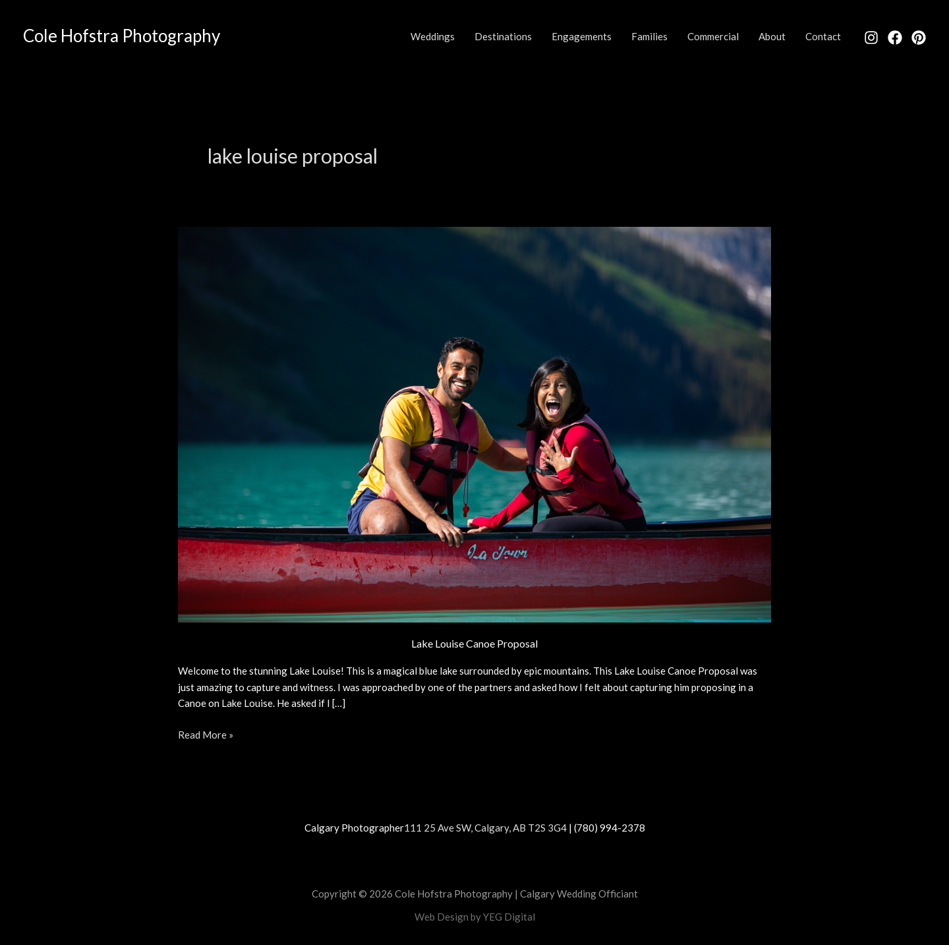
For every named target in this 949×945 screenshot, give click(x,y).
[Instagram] (871, 37)
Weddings (433, 36)
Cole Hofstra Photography (121, 35)
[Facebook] (895, 37)
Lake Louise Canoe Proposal (474, 643)
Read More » (205, 734)
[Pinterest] (918, 37)
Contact (823, 36)
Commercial (713, 36)
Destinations (503, 36)
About (772, 36)
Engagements (582, 36)
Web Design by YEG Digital (475, 917)
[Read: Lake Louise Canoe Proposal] (474, 423)
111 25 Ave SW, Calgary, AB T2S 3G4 (485, 828)
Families (649, 36)
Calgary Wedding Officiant (579, 893)
